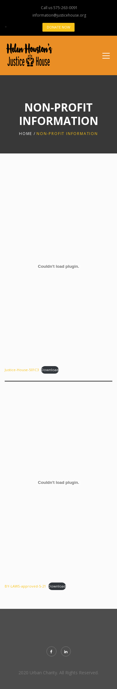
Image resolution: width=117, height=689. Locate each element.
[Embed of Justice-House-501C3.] (58, 266)
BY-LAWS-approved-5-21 (25, 586)
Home (25, 133)
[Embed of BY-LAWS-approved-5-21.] (58, 483)
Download (50, 369)
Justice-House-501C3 (22, 369)
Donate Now (58, 27)
